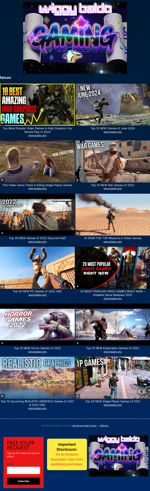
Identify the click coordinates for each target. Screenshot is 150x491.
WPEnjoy (104, 425)
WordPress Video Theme (84, 425)
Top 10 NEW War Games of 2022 (112, 185)
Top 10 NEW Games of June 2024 (112, 128)
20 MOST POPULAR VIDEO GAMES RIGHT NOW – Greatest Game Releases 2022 (112, 293)
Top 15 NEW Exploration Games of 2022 (112, 348)
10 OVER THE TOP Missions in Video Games (112, 238)
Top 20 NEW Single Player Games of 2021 (112, 401)
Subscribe (23, 481)
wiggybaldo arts (37, 135)
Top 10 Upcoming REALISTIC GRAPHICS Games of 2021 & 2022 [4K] (37, 403)
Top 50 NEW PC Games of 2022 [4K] (37, 291)
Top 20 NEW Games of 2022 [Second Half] (37, 238)
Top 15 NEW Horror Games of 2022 (37, 348)
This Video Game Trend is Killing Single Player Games (37, 185)
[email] (23, 470)
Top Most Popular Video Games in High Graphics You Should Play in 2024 (37, 130)
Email (10, 464)
